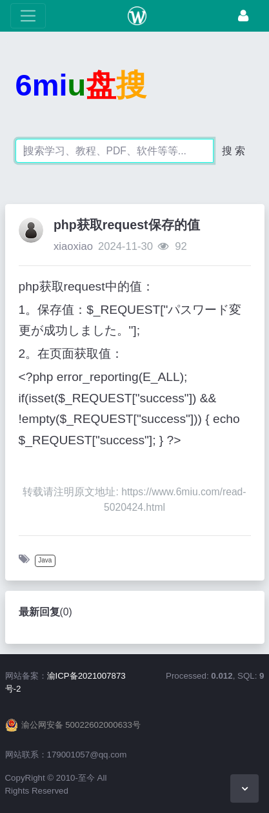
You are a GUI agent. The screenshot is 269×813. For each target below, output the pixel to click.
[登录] (243, 16)
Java (45, 560)
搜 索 (233, 150)
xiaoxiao (73, 246)
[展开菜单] (28, 15)
